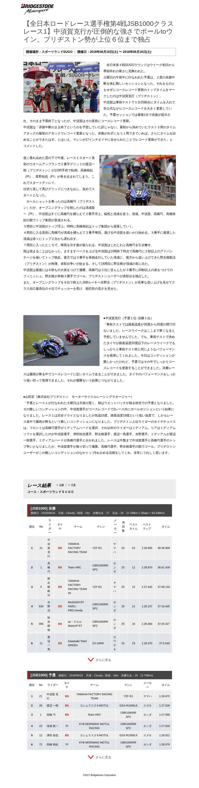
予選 (73, 485)
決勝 (61, 485)
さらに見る (103, 660)
